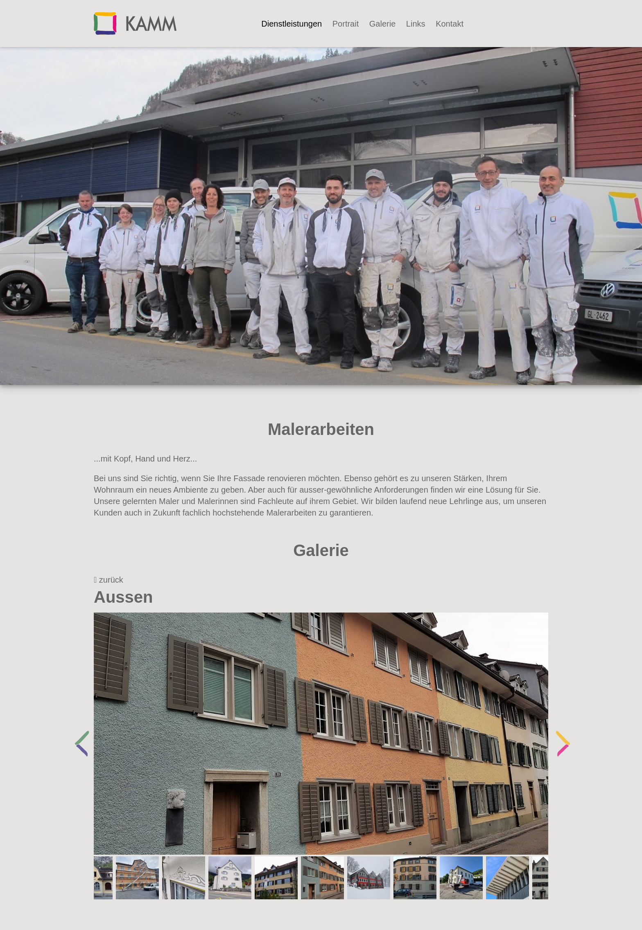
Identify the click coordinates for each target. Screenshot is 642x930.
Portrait (345, 23)
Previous (77, 734)
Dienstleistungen (291, 23)
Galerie (382, 23)
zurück (108, 579)
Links (415, 23)
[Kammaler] (135, 22)
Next (558, 734)
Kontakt (449, 23)
